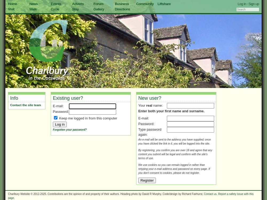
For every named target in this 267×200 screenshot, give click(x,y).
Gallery (98, 9)
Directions (122, 9)
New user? (149, 98)
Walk (33, 9)
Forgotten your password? (70, 129)
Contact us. (211, 194)
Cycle (55, 9)
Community (145, 4)
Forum (98, 4)
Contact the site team (25, 105)
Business (122, 4)
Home (12, 4)
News (33, 4)
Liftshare (164, 4)
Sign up (253, 4)
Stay (75, 9)
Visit (11, 9)
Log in (242, 4)
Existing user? (68, 98)
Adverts (78, 4)
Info (14, 98)
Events (56, 4)
